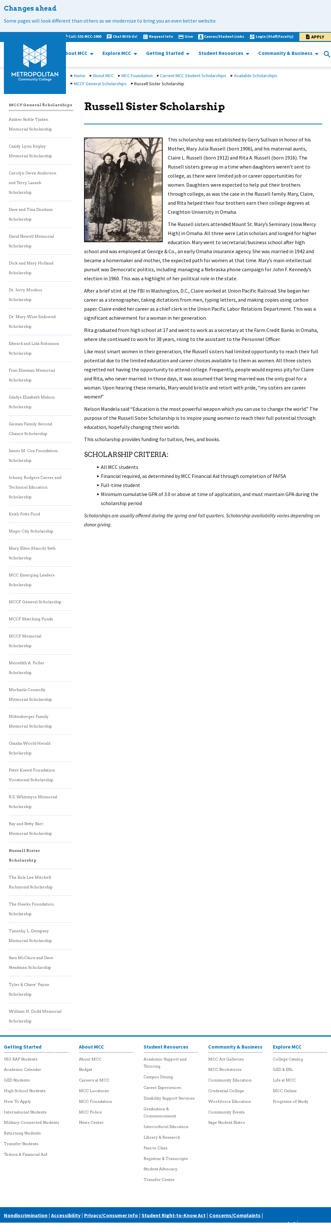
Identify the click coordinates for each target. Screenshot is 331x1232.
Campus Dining (158, 1076)
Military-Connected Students (31, 1122)
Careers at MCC (94, 1080)
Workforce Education (229, 1101)
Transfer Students (21, 1143)
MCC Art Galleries (226, 1059)
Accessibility (65, 1215)
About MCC (75, 53)
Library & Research (162, 1137)
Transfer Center (159, 1179)
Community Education (229, 1080)
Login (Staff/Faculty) (275, 36)
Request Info (161, 36)
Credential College (226, 1090)
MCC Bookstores (224, 1069)
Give (189, 36)
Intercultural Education (166, 1126)
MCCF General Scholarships (100, 84)
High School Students (25, 1090)
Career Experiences (162, 1087)
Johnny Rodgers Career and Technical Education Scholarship (35, 487)
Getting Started (165, 53)
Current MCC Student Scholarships (193, 75)
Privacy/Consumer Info (111, 1215)
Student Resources (221, 53)
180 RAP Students (20, 1059)
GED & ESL (283, 1069)
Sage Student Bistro (226, 1122)
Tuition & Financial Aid (25, 1154)
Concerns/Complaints (235, 1215)
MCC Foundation (137, 75)
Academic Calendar (22, 1069)
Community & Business (286, 53)
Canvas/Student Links (224, 36)
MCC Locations (94, 1090)
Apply (317, 37)
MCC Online (285, 1090)
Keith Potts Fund (24, 514)
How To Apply (17, 1101)
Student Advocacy (160, 1168)
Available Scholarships (255, 75)
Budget (85, 1069)
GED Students (17, 1080)
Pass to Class (155, 1147)
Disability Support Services (169, 1098)
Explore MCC (117, 53)
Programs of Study (290, 1101)
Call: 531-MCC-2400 (85, 36)
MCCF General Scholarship (35, 601)
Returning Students (22, 1133)
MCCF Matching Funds (31, 618)
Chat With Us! (125, 36)
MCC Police (90, 1112)
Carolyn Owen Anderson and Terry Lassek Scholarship (32, 183)
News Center (91, 1122)
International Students (25, 1112)
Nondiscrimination (26, 1215)
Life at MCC (284, 1080)
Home (79, 75)
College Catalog (288, 1059)
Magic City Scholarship (31, 531)
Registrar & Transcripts (166, 1158)
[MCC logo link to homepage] (35, 63)
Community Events (226, 1112)
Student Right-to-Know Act (174, 1215)
